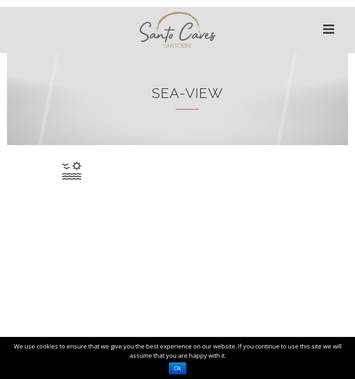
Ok (177, 368)
